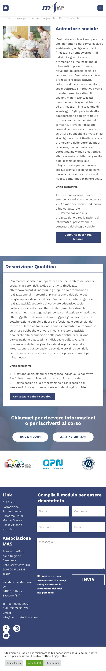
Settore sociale (69, 18)
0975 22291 (21, 603)
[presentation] (60, 602)
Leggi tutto (59, 656)
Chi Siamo (9, 502)
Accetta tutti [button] (34, 663)
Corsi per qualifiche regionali (35, 18)
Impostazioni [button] (14, 663)
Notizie (7, 529)
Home (7, 18)
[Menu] (100, 8)
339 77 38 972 (19, 608)
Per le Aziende (12, 524)
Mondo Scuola (12, 520)
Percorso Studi (13, 516)
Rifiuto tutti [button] (52, 663)
